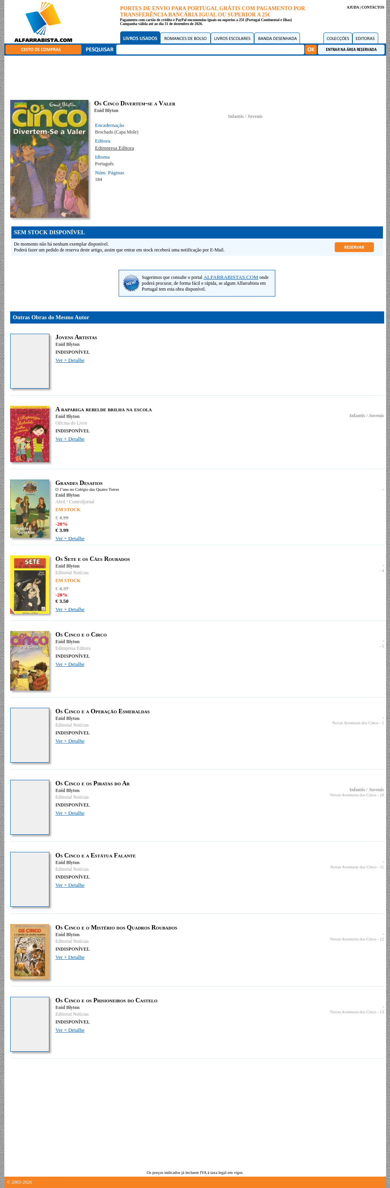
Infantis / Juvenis (245, 116)
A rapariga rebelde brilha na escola (104, 409)
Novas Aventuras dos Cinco (355, 723)
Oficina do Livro (71, 423)
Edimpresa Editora (114, 148)
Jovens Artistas (76, 337)
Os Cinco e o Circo (81, 634)
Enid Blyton (106, 110)
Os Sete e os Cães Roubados (93, 558)
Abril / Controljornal (75, 501)
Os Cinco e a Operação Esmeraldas (103, 711)
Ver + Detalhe (70, 360)
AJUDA (353, 7)
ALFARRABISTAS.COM (231, 277)
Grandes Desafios (79, 482)
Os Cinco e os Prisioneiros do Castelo (107, 1000)
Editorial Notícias (72, 572)
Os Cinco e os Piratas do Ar (93, 783)
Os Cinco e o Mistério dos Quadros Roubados (116, 927)
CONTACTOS (372, 7)
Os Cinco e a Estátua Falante (96, 855)
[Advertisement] (196, 76)
